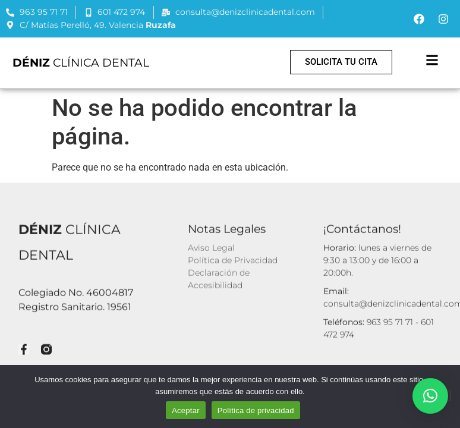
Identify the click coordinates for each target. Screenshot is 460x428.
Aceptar (186, 410)
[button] (432, 60)
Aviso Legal (211, 246)
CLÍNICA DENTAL (80, 62)
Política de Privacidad (233, 259)
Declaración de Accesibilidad (219, 277)
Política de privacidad (256, 410)
